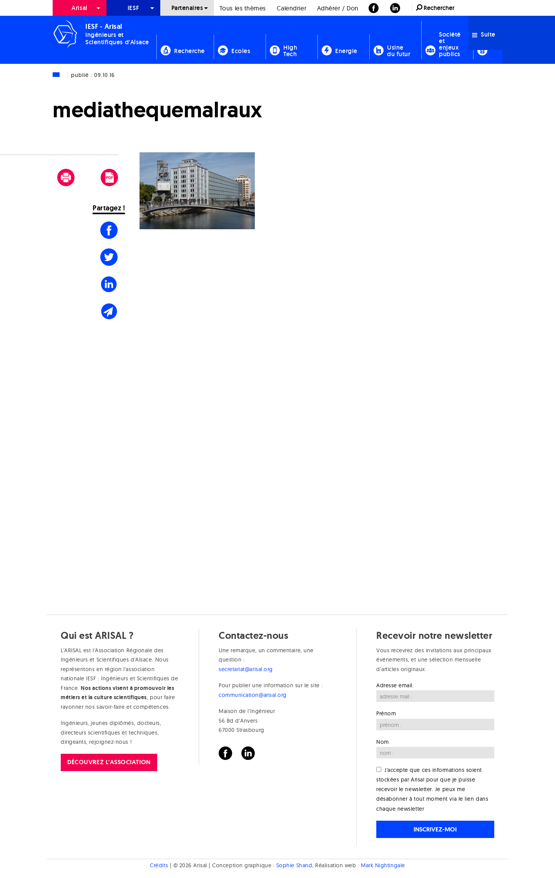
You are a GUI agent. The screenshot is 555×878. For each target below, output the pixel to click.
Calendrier (291, 8)
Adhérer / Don (338, 8)
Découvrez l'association (108, 762)
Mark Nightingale (383, 865)
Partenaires (187, 8)
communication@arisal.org (253, 694)
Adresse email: (395, 685)
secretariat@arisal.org (246, 669)
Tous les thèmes (242, 8)
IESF (133, 8)
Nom (382, 741)
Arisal (79, 8)
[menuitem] (79, 8)
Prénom (386, 713)
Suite (483, 34)
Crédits (159, 865)
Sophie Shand (294, 865)
